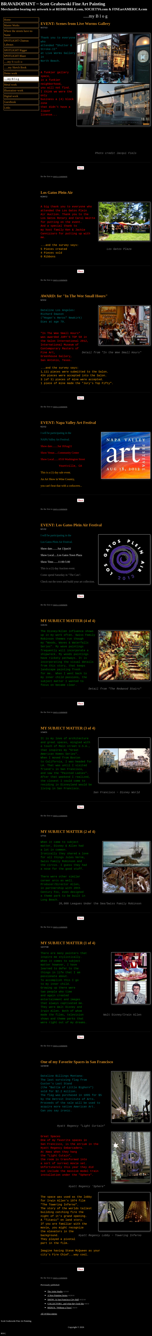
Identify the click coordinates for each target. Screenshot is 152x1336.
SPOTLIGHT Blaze (15, 55)
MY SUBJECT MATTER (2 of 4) (68, 831)
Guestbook (10, 102)
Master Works (11, 25)
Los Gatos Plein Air (57, 192)
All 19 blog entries (49, 1314)
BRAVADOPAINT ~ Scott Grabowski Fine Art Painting (53, 3)
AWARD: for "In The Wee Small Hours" (74, 296)
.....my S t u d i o (13, 61)
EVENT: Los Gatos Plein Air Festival (71, 525)
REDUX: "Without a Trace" (60, 1307)
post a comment (60, 176)
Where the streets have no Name (18, 33)
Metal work (10, 84)
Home (7, 19)
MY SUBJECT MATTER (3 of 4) (68, 728)
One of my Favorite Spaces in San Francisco (77, 1062)
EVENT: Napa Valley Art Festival (68, 422)
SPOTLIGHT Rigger (15, 50)
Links (7, 107)
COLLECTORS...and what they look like (66, 1303)
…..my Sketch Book (15, 67)
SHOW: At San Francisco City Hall (63, 1299)
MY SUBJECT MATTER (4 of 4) (68, 621)
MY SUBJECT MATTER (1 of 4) (68, 943)
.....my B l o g (11, 78)
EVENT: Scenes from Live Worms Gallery (75, 23)
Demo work (10, 73)
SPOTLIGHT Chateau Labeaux (16, 42)
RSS (3, 1333)
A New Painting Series (57, 1295)
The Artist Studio (55, 1291)
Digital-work (11, 96)
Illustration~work (13, 90)
